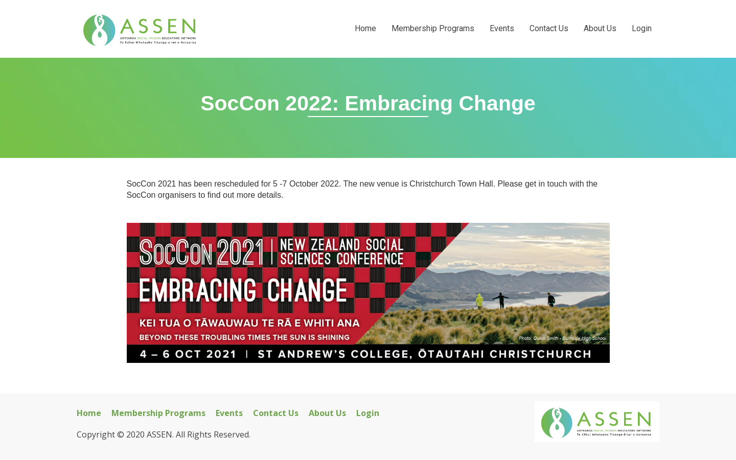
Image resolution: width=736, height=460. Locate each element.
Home (365, 28)
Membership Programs (433, 28)
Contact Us (549, 28)
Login (642, 28)
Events (502, 28)
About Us (600, 28)
